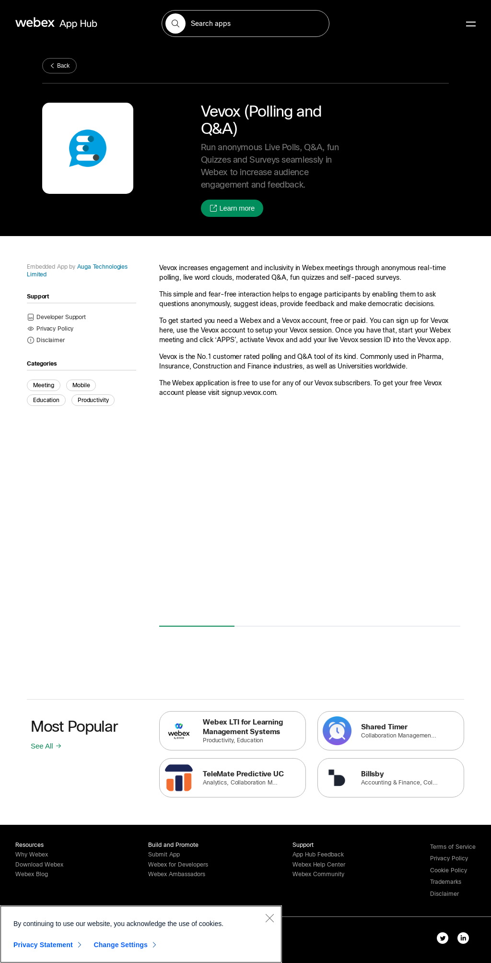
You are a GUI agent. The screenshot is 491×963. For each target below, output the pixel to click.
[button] (175, 23)
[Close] (269, 918)
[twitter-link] (445, 940)
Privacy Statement (43, 945)
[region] (141, 934)
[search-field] (245, 23)
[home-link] (74, 23)
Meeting (43, 385)
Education (46, 400)
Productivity (93, 400)
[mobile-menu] (471, 24)
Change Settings (121, 945)
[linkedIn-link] (465, 940)
